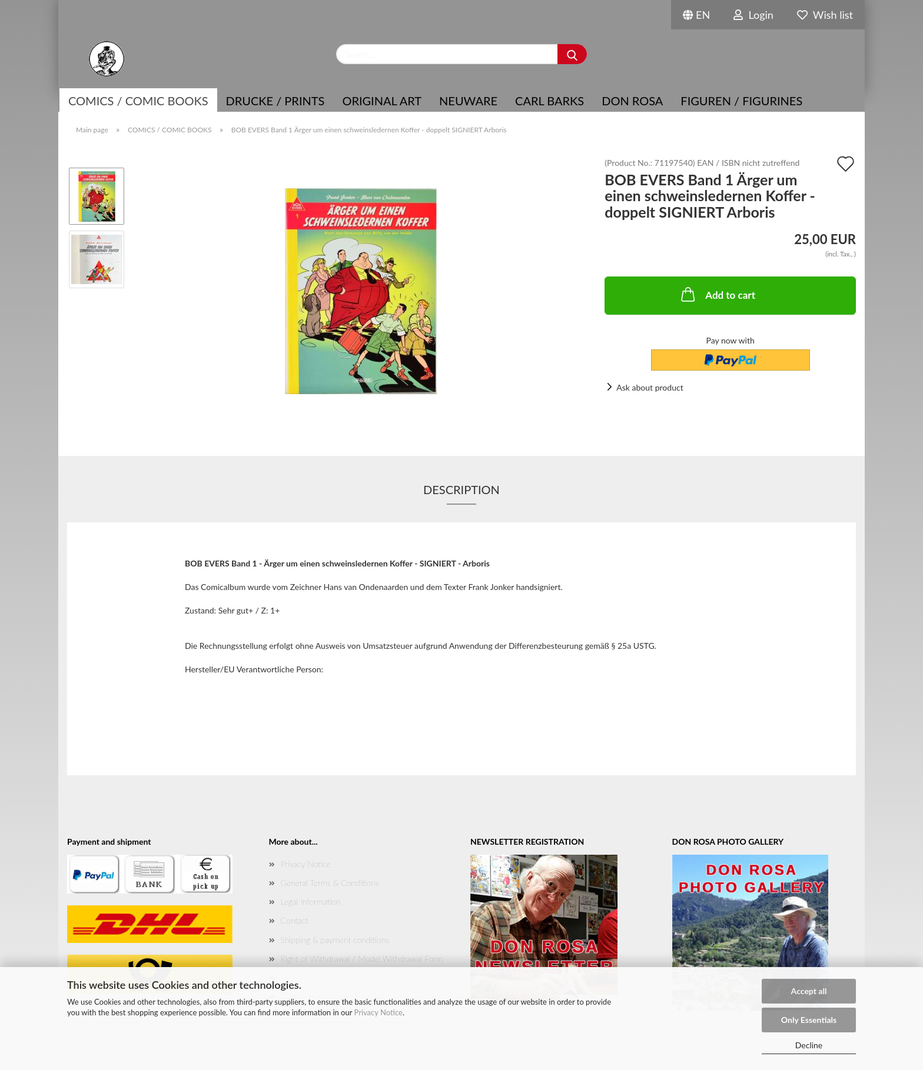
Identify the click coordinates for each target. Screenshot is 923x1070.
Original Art (381, 101)
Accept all (809, 991)
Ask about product (649, 387)
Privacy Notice (378, 1012)
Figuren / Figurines (741, 101)
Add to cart (717, 294)
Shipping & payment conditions (335, 940)
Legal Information (311, 901)
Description (461, 489)
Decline (809, 1045)
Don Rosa (632, 101)
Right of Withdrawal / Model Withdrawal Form (362, 959)
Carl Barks (549, 101)
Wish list (825, 14)
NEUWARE (468, 101)
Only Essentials (808, 1020)
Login (753, 14)
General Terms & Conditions (330, 883)
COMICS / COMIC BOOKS (138, 101)
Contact (294, 920)
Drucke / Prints (275, 101)
